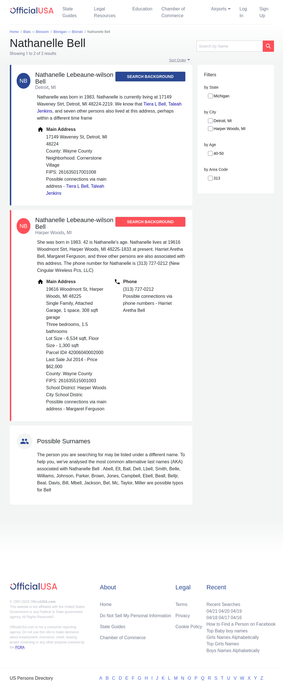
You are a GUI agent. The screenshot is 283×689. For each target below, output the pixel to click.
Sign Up (263, 12)
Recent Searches (222, 603)
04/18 (210, 616)
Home (106, 603)
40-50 (219, 153)
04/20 (223, 609)
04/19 (235, 609)
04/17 (223, 616)
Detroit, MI (223, 120)
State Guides (70, 12)
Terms (181, 603)
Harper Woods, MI (230, 128)
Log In (243, 12)
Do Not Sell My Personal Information (136, 614)
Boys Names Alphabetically (232, 650)
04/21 (210, 609)
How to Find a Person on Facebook (240, 623)
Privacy (182, 614)
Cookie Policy (188, 625)
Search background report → (150, 78)
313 (217, 178)
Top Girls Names (221, 643)
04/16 (235, 616)
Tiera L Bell (154, 104)
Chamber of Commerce (173, 12)
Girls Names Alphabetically (232, 636)
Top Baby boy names (226, 630)
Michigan (221, 96)
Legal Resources (104, 12)
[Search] (230, 46)
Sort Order (177, 60)
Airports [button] (218, 8)
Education (142, 8)
